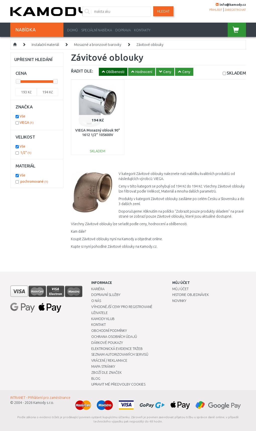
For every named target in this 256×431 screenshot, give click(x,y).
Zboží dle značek (106, 373)
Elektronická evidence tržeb (117, 349)
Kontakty (142, 30)
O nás (96, 301)
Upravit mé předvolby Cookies (118, 384)
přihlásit (215, 9)
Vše (22, 116)
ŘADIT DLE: (82, 71)
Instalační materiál (45, 45)
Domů (72, 30)
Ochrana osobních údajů (114, 337)
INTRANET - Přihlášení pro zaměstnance (40, 398)
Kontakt (98, 325)
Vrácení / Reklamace (109, 360)
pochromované (34, 181)
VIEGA (27, 122)
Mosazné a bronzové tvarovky (97, 45)
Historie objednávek (190, 295)
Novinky (179, 301)
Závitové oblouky (149, 45)
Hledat (163, 11)
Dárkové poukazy (107, 343)
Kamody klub (103, 319)
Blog (95, 379)
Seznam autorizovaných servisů (119, 354)
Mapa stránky (103, 366)
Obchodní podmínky (109, 331)
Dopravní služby (105, 295)
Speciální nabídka (96, 30)
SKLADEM (236, 73)
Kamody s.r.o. (43, 403)
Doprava (123, 30)
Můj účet (180, 289)
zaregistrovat (235, 9)
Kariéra (98, 289)
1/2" (25, 153)
